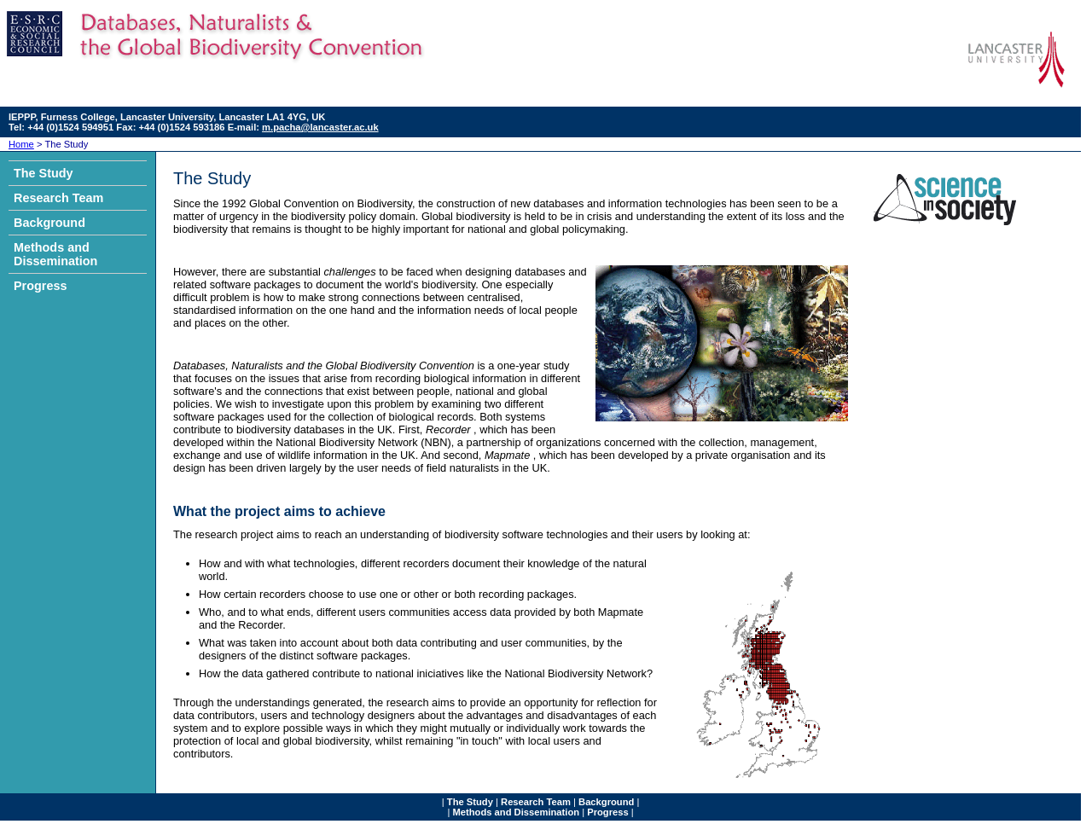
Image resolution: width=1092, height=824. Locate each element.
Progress (40, 286)
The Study (43, 173)
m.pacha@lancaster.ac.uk (320, 127)
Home (21, 144)
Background (49, 222)
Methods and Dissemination (55, 254)
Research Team (58, 198)
